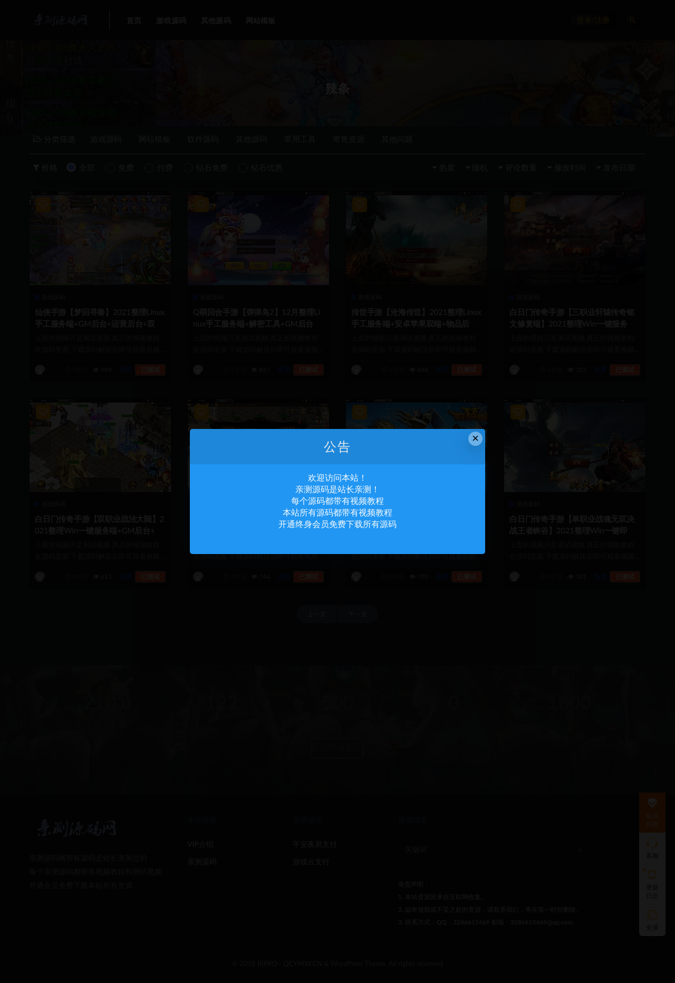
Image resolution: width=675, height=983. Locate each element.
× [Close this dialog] (475, 438)
